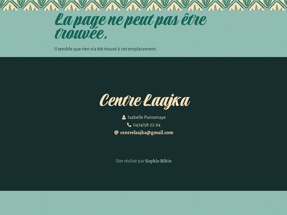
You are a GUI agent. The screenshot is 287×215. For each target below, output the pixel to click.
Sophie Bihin (158, 161)
